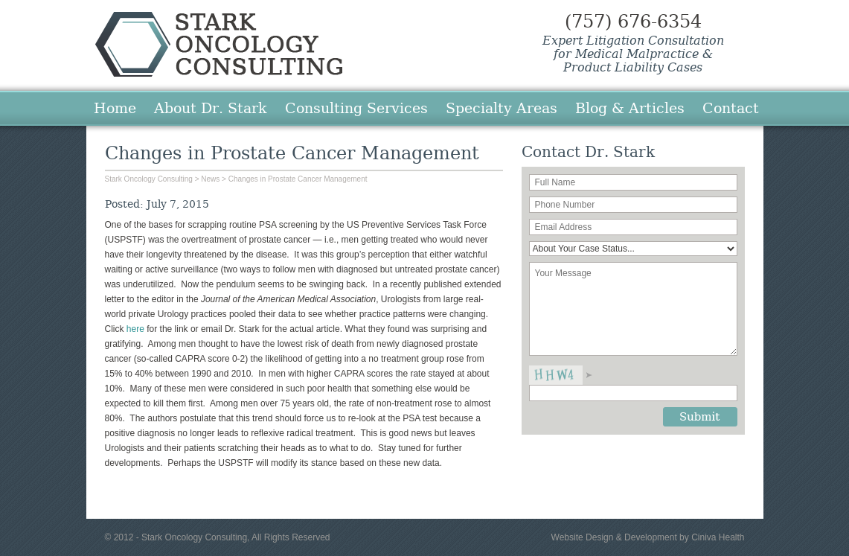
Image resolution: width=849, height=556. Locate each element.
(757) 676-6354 (633, 21)
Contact (730, 108)
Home (115, 108)
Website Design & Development (614, 537)
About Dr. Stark (210, 108)
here (136, 329)
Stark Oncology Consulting (218, 44)
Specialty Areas (501, 108)
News (210, 179)
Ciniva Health (717, 537)
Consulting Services (356, 108)
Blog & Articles (630, 108)
